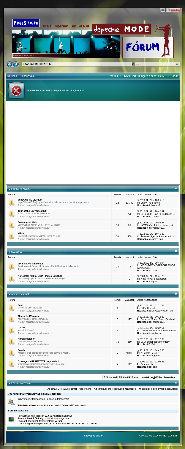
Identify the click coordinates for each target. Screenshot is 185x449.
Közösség (16, 251)
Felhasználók (27, 75)
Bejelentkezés (61, 90)
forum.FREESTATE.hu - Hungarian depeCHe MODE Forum (144, 75)
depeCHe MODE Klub (30, 199)
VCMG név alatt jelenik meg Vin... (158, 225)
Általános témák (20, 294)
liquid (154, 281)
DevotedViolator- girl (162, 310)
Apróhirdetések (26, 338)
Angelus (155, 355)
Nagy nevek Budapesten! (154, 278)
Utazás (21, 327)
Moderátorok (43, 205)
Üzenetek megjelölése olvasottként (158, 377)
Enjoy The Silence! (151, 202)
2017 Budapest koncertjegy (155, 341)
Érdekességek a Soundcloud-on (157, 236)
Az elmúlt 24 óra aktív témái (62, 388)
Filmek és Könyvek (28, 316)
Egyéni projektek (27, 222)
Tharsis (155, 216)
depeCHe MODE (20, 188)
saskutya (156, 333)
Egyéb (21, 350)
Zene (20, 305)
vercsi (58, 421)
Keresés (12, 75)
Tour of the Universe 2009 (32, 211)
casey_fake (157, 239)
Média (21, 233)
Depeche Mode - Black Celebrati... (159, 319)
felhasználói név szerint (74, 405)
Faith (154, 366)
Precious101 (157, 227)
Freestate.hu (147, 364)
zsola (154, 270)
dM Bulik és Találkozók (31, 263)
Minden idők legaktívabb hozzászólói (158, 388)
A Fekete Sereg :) (150, 353)
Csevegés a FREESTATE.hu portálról (38, 361)
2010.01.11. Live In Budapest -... (158, 214)
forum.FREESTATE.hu (38, 64)
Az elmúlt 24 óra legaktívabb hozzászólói (115, 388)
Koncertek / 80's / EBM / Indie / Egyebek (40, 276)
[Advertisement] (40, 142)
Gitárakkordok (148, 308)
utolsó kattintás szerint (49, 405)
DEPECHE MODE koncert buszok (159, 330)
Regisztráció (77, 90)
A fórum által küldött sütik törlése (121, 377)
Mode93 (155, 205)
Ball (153, 344)
